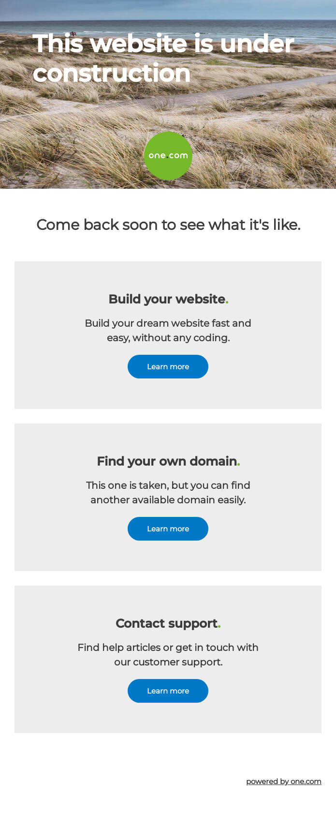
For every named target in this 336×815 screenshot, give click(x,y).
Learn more (168, 366)
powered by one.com (283, 781)
